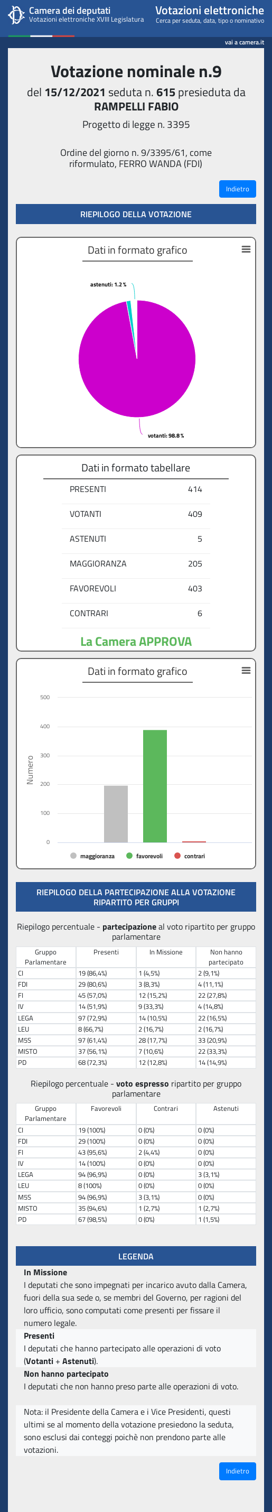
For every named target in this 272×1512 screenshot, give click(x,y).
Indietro (237, 188)
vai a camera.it (244, 40)
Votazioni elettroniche (209, 10)
